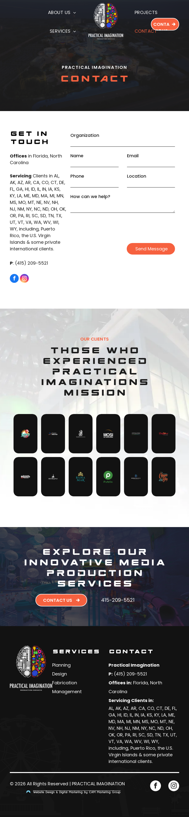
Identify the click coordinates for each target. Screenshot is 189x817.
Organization (84, 135)
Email (133, 156)
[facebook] (14, 279)
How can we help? (90, 196)
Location (136, 176)
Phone (77, 176)
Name (76, 156)
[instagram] (24, 279)
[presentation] (107, 228)
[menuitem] (63, 12)
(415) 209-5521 (31, 263)
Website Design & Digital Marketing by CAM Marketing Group (77, 792)
